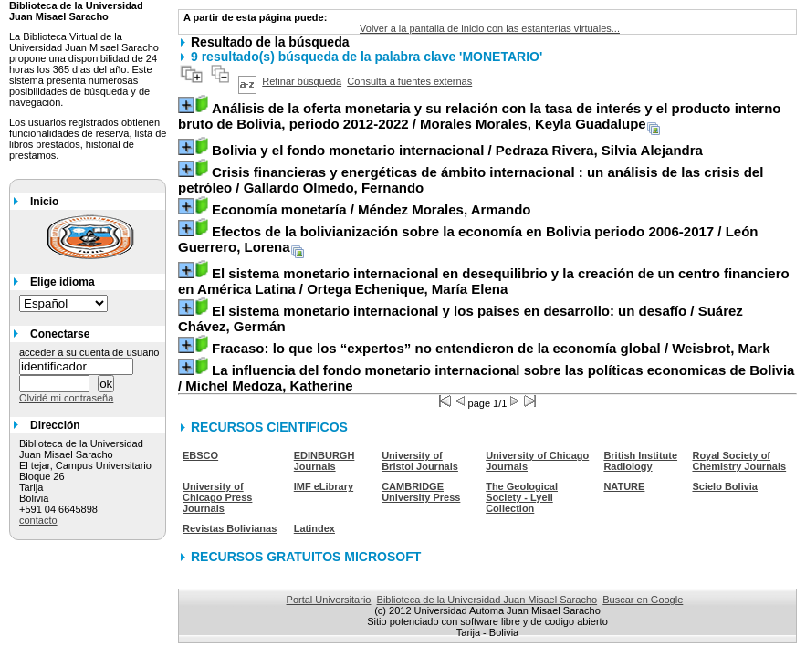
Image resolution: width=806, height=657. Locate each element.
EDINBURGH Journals (324, 461)
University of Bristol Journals (420, 461)
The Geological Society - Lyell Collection (522, 497)
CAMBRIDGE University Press (421, 492)
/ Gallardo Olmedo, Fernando (470, 179)
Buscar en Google (642, 599)
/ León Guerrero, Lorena (468, 239)
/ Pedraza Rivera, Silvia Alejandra (457, 150)
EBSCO (200, 455)
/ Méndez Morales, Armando (371, 209)
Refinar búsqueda (301, 81)
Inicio (44, 201)
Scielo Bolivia (725, 486)
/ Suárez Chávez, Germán (460, 318)
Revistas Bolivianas (230, 528)
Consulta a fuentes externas (409, 81)
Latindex (314, 528)
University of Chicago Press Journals (217, 497)
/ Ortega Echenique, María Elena (484, 281)
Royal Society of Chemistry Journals (739, 461)
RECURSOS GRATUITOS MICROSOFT (306, 556)
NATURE (623, 486)
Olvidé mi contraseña (66, 397)
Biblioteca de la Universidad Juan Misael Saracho (487, 599)
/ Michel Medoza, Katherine (486, 377)
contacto (38, 520)
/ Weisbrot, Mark (491, 348)
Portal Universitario (329, 599)
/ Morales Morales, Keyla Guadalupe (479, 115)
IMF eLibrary (323, 486)
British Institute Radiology (640, 461)
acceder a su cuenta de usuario (89, 352)
